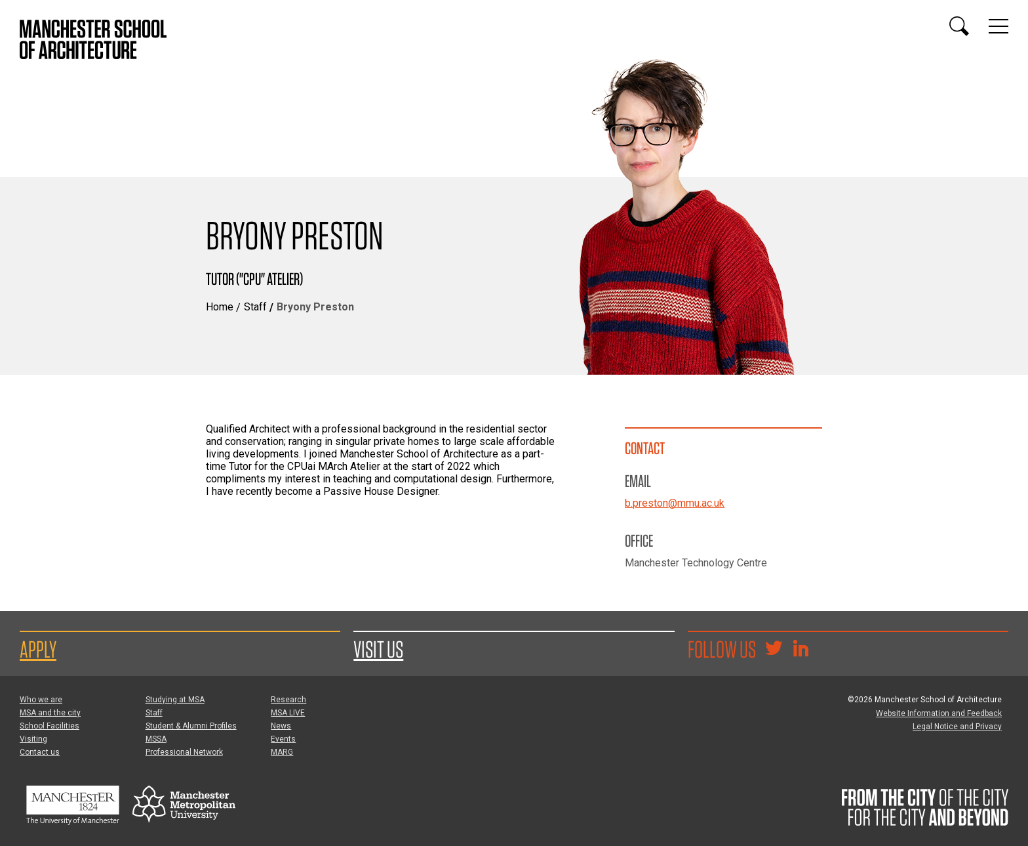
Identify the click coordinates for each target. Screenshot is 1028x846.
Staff (255, 307)
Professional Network (184, 752)
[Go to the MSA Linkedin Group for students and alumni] (800, 650)
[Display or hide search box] (959, 26)
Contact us (40, 752)
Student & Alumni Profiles (191, 725)
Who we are (41, 699)
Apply (38, 649)
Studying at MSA (175, 699)
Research (288, 699)
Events (283, 739)
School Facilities (49, 725)
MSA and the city (50, 712)
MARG (282, 752)
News (281, 725)
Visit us (378, 649)
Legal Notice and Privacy (957, 726)
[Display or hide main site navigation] (998, 26)
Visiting (33, 739)
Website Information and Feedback (939, 713)
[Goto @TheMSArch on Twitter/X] (773, 650)
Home (219, 307)
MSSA (156, 739)
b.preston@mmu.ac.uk (674, 503)
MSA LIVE (288, 712)
